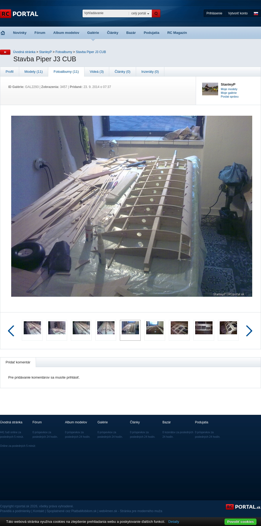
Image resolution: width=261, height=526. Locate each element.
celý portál (138, 13)
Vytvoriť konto (238, 13)
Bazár (131, 33)
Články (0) (122, 72)
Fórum (40, 33)
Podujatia (152, 33)
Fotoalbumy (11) (66, 72)
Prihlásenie (214, 13)
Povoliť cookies (240, 522)
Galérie (93, 33)
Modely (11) (34, 72)
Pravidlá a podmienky (15, 511)
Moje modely (229, 89)
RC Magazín (177, 33)
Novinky (20, 33)
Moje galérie (229, 92)
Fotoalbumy (63, 52)
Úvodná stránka (24, 52)
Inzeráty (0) (150, 72)
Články (113, 33)
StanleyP (45, 52)
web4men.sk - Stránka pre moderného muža (130, 511)
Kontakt (38, 511)
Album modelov (66, 33)
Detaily (173, 522)
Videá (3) (97, 72)
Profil (10, 72)
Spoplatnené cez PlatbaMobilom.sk (71, 511)
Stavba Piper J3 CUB (91, 52)
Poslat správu (230, 96)
